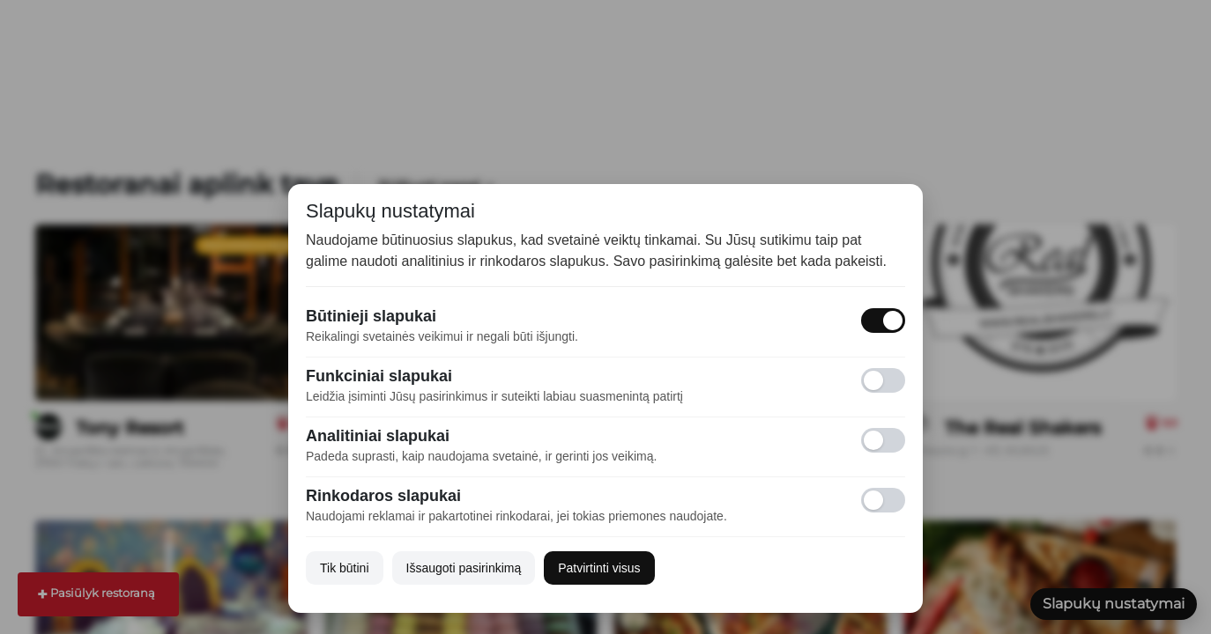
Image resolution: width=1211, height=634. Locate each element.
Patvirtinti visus (599, 568)
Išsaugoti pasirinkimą (464, 568)
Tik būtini (344, 568)
